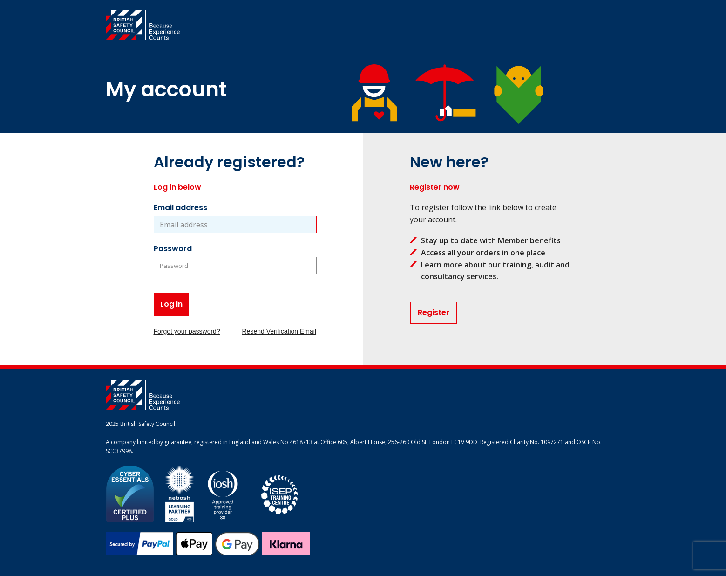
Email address (180, 207)
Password (173, 248)
